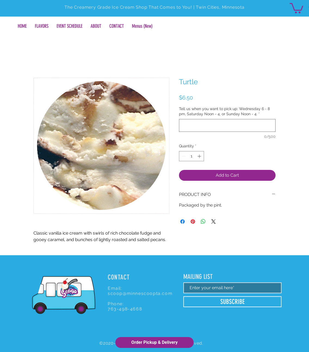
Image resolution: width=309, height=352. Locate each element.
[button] (296, 7)
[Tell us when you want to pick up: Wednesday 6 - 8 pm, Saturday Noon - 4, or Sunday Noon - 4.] (227, 125)
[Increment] (199, 156)
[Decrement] (183, 156)
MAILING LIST (198, 276)
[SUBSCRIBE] (232, 301)
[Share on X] (213, 221)
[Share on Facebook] (182, 221)
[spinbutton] (191, 156)
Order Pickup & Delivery (154, 342)
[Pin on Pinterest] (193, 221)
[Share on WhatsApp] (203, 221)
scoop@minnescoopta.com (140, 293)
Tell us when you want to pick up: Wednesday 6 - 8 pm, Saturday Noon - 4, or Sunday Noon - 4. (224, 111)
